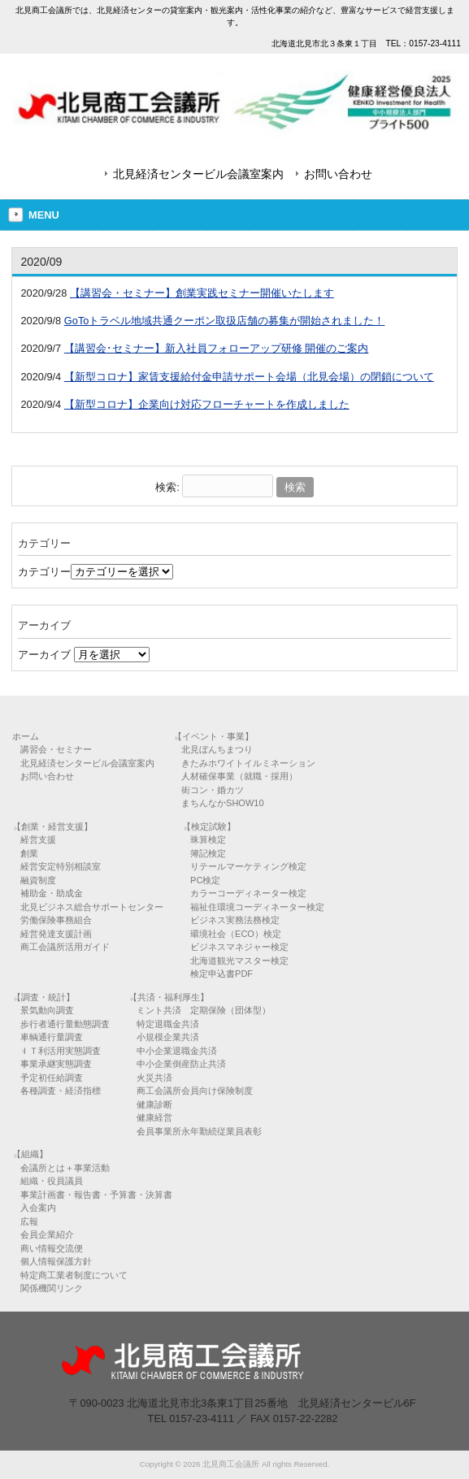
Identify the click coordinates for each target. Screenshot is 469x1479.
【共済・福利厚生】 (168, 997)
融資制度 (38, 880)
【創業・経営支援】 (52, 826)
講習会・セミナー (56, 749)
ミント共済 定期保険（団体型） (204, 1010)
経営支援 (38, 839)
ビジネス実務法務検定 (235, 920)
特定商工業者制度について (74, 1275)
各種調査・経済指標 (60, 1090)
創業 (29, 853)
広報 (29, 1221)
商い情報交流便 (51, 1248)
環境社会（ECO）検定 (235, 934)
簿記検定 (208, 853)
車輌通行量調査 (51, 1037)
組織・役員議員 (51, 1181)
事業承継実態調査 (56, 1064)
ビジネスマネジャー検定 (239, 947)
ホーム (25, 736)
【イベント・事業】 (213, 736)
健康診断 (154, 1104)
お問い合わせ (338, 173)
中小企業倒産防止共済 (181, 1064)
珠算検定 (208, 839)
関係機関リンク (51, 1288)
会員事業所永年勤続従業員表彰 (199, 1131)
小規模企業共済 (168, 1037)
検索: (167, 487)
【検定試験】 (209, 826)
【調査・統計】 (43, 997)
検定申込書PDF (221, 973)
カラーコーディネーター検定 (248, 893)
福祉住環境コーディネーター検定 (257, 907)
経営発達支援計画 (56, 934)
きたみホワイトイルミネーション (248, 763)
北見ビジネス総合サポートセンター (91, 907)
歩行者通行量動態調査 (65, 1024)
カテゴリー (44, 572)
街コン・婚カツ (212, 790)
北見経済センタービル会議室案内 (198, 173)
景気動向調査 (47, 1010)
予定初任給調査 (51, 1077)
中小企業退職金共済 (177, 1051)
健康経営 (154, 1117)
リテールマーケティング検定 (248, 866)
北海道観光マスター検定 (239, 960)
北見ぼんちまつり (217, 749)
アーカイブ (44, 654)
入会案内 (38, 1207)
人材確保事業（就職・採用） (239, 776)
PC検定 (205, 880)
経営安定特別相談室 (60, 866)
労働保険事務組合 (56, 920)
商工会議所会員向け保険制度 (195, 1090)
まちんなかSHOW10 (222, 803)
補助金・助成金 (51, 893)
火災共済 (154, 1077)
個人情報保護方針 (56, 1261)
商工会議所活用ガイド (65, 947)
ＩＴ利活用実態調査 (60, 1051)
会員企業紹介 (47, 1234)
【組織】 (30, 1154)
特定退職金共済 (168, 1024)
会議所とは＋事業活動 (65, 1168)
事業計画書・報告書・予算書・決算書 (96, 1194)
